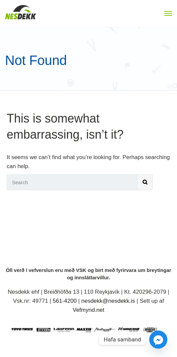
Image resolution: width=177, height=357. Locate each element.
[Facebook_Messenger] (158, 340)
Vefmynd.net (89, 310)
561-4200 (65, 301)
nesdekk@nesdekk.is (108, 301)
